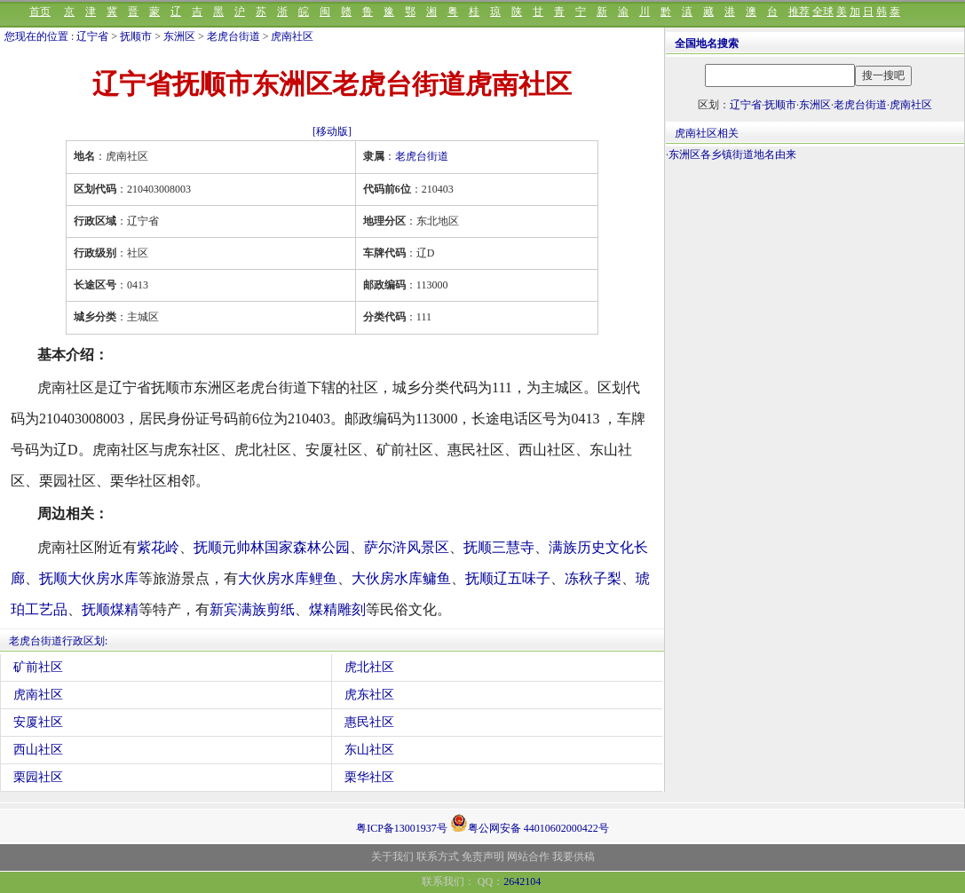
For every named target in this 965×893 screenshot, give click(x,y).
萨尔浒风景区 (406, 547)
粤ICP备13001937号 (401, 828)
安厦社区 (38, 722)
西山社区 (38, 749)
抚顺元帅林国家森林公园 (272, 547)
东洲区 (179, 36)
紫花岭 (158, 547)
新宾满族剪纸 (252, 609)
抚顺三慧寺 (498, 547)
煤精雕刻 (337, 609)
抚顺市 (136, 36)
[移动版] (332, 131)
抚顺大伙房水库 (88, 578)
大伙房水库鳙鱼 (401, 578)
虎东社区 (369, 694)
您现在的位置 (36, 36)
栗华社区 (369, 777)
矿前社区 (38, 667)
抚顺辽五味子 (507, 578)
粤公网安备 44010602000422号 (529, 823)
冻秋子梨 (593, 578)
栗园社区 (38, 777)
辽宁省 (92, 36)
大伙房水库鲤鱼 (287, 578)
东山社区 (369, 749)
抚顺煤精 (110, 609)
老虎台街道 (233, 36)
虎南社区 (292, 36)
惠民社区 (369, 722)
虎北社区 (369, 667)
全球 (823, 11)
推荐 (799, 11)
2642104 (522, 881)
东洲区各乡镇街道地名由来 (732, 154)
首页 (40, 11)
